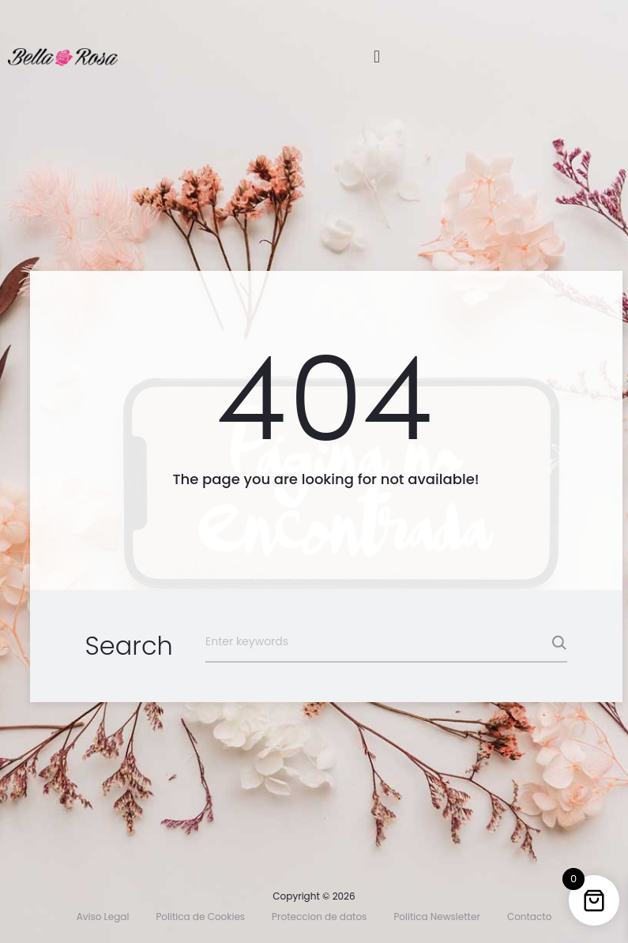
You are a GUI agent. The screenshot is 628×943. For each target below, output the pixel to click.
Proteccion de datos (319, 916)
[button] (376, 56)
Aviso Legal (103, 916)
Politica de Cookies (200, 916)
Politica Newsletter (436, 916)
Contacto (529, 916)
